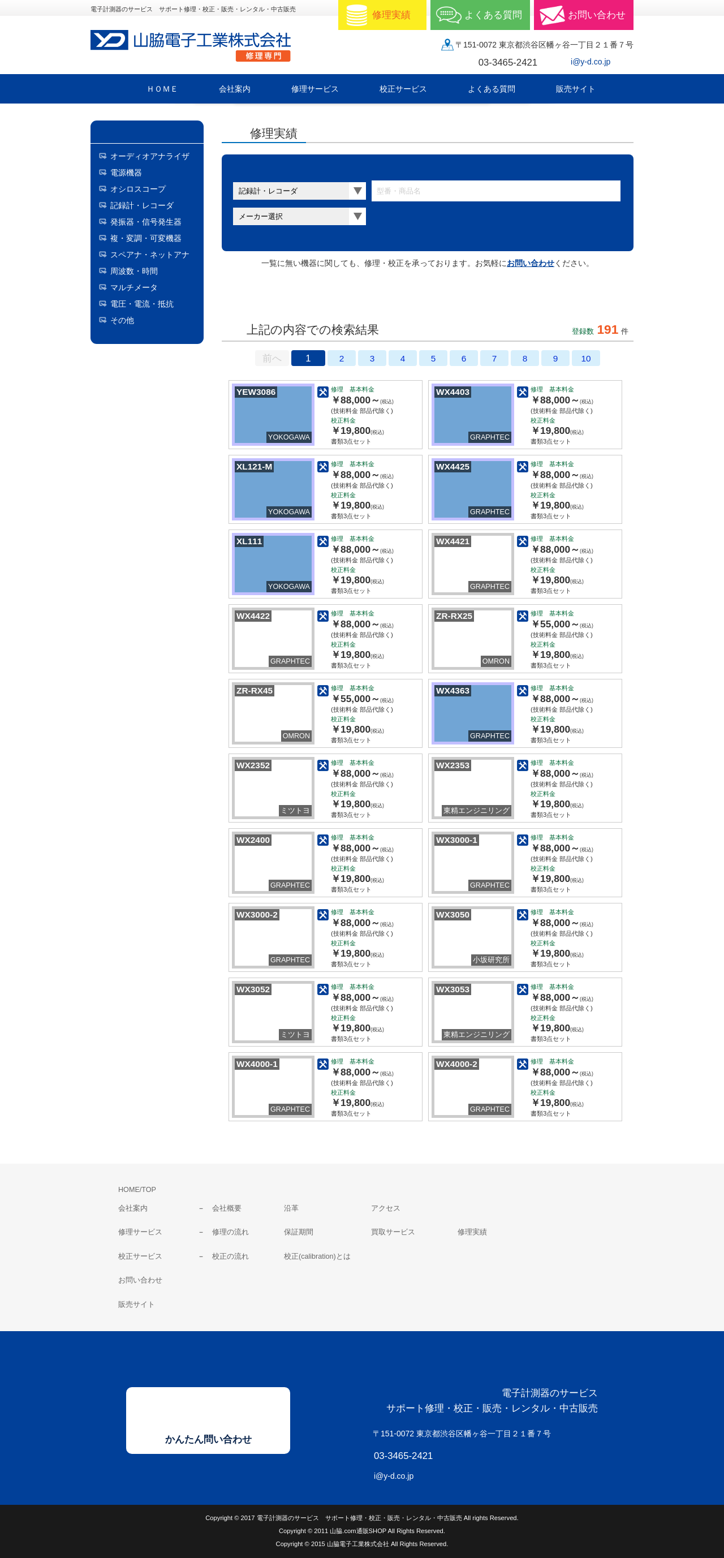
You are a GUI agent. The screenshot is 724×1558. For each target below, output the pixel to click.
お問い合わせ (530, 263)
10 (586, 358)
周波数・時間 (134, 271)
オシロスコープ (138, 188)
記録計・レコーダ (142, 205)
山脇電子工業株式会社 (197, 46)
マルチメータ (134, 287)
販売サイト (136, 1305)
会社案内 (133, 1208)
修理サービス (140, 1232)
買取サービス (393, 1232)
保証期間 (298, 1232)
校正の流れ (230, 1256)
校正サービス (140, 1256)
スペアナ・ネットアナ (149, 254)
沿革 (291, 1208)
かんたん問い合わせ (208, 1439)
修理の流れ (230, 1232)
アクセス (385, 1208)
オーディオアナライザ (149, 156)
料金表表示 (359, 298)
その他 (122, 320)
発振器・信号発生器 (146, 221)
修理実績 (472, 1232)
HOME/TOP (137, 1190)
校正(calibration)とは (317, 1256)
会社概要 (227, 1208)
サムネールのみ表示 (267, 298)
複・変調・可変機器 (146, 238)
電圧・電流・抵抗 (142, 303)
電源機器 (126, 172)
